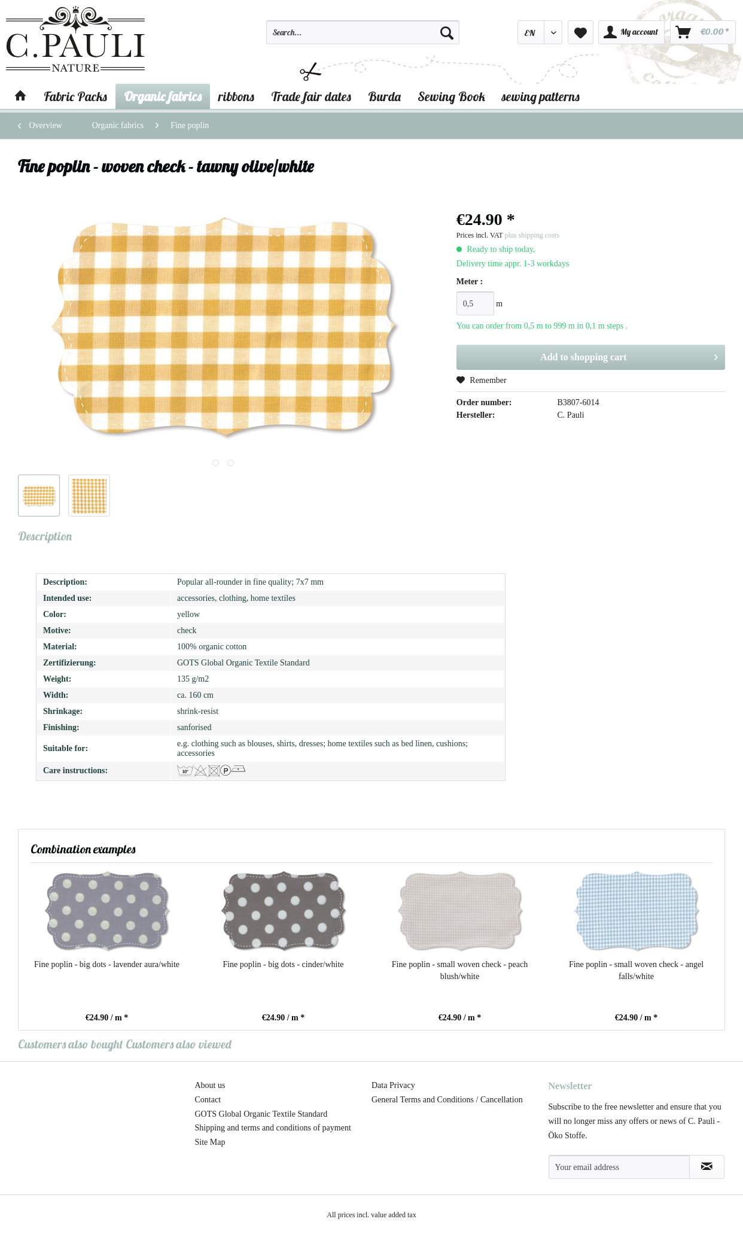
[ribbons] (236, 96)
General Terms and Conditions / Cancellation (447, 1099)
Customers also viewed (179, 1044)
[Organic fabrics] (162, 96)
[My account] (631, 32)
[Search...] (362, 32)
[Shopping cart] (703, 32)
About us (210, 1085)
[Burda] (384, 96)
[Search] (446, 32)
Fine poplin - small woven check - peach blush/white (460, 970)
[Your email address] (619, 1167)
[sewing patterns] (541, 96)
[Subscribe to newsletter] (706, 1167)
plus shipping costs (531, 235)
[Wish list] (580, 32)
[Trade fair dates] (311, 96)
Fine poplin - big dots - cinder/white (283, 964)
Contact (208, 1099)
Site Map (210, 1142)
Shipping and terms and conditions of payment (273, 1127)
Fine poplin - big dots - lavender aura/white (106, 964)
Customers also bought (70, 1044)
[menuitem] (362, 37)
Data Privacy (393, 1085)
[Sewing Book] (451, 96)
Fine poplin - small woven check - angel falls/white (636, 970)
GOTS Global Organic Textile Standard (261, 1114)
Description (45, 535)
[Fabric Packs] (75, 96)
